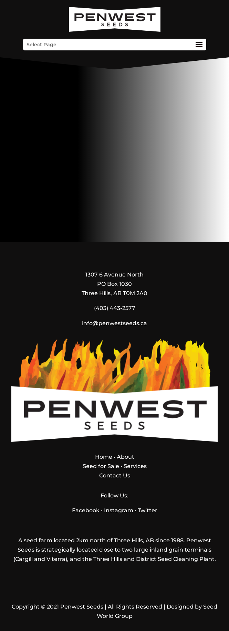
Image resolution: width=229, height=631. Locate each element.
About (125, 457)
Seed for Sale (101, 466)
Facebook (86, 510)
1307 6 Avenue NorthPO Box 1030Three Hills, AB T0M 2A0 (114, 284)
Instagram (118, 510)
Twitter (147, 510)
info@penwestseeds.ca (114, 323)
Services (135, 466)
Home (103, 457)
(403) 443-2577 (114, 308)
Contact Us (114, 475)
